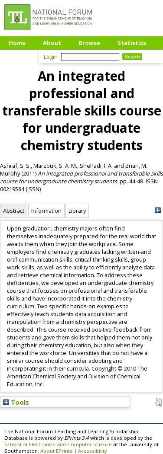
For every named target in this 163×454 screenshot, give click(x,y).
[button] (158, 402)
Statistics (131, 43)
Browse (89, 43)
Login (51, 57)
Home (17, 43)
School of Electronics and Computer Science (58, 444)
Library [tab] (77, 210)
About (52, 43)
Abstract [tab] (13, 210)
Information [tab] (46, 210)
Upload (19, 56)
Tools (16, 402)
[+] (157, 210)
